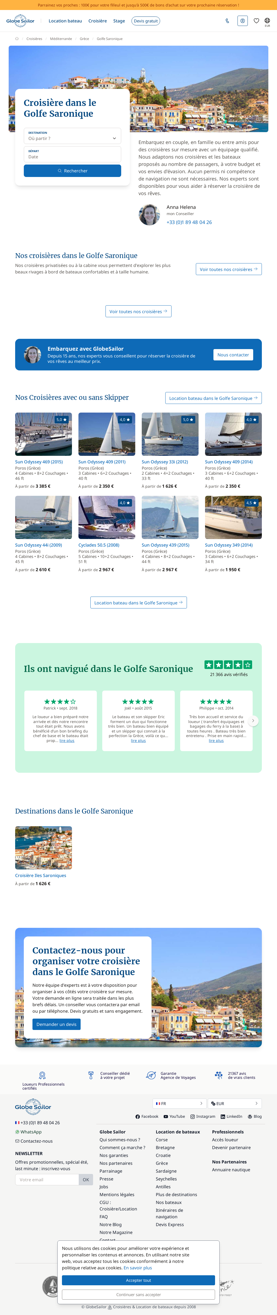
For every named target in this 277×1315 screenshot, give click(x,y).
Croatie (163, 1155)
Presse (106, 1179)
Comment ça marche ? (122, 1147)
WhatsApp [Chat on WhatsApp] (28, 1132)
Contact (108, 1240)
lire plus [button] (67, 740)
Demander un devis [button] (57, 1024)
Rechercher (73, 171)
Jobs (104, 1187)
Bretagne (165, 1147)
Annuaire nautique (231, 1170)
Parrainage (111, 1171)
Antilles (163, 1187)
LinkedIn (231, 1116)
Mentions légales (117, 1194)
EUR (234, 1103)
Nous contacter (233, 355)
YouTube (174, 1116)
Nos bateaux (169, 1202)
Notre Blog (111, 1224)
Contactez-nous (34, 1141)
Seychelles (166, 1179)
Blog (255, 1116)
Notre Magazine (116, 1232)
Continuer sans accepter (138, 1294)
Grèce (162, 1163)
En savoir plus (138, 1268)
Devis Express (170, 1224)
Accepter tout (138, 1280)
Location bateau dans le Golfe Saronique (213, 398)
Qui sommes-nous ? (120, 1140)
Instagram (202, 1116)
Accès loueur (225, 1140)
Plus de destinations (176, 1194)
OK (86, 1180)
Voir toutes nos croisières (229, 269)
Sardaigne (166, 1171)
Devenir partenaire (231, 1147)
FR (179, 1103)
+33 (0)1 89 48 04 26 (189, 222)
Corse (162, 1140)
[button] (65, 21)
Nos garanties (114, 1155)
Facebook (147, 1116)
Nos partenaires (116, 1163)
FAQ (104, 1217)
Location (128, 1209)
